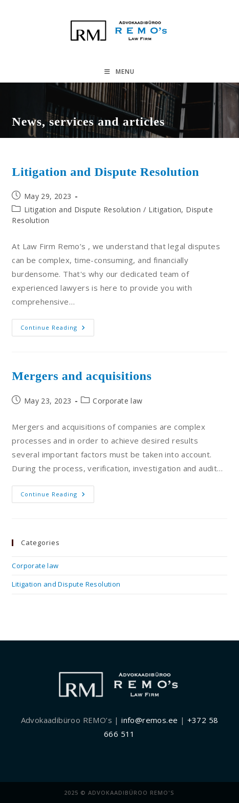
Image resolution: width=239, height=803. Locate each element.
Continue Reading (57, 329)
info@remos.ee (149, 720)
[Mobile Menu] (119, 72)
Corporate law (117, 401)
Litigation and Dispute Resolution (105, 171)
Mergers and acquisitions (81, 376)
